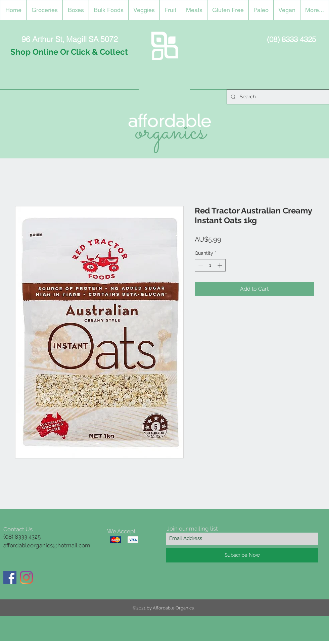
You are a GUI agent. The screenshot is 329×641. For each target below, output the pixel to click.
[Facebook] (9, 577)
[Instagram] (26, 577)
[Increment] (220, 265)
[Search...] (277, 97)
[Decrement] (200, 265)
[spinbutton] (210, 265)
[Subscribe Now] (242, 555)
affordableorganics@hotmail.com (46, 545)
